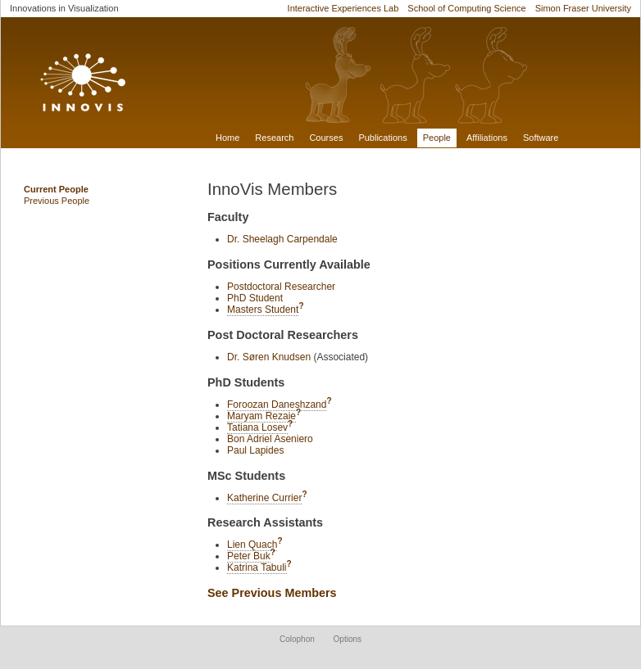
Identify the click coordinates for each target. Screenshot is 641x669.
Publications (382, 137)
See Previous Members (272, 592)
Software (540, 137)
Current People (56, 189)
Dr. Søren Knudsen (269, 357)
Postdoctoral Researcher (281, 286)
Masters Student (262, 309)
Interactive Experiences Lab (343, 8)
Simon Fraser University (583, 8)
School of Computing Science (466, 8)
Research (274, 137)
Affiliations (486, 137)
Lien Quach (252, 544)
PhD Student (255, 298)
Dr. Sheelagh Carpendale (282, 239)
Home (227, 137)
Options (347, 639)
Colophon (297, 639)
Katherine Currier (264, 498)
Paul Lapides (255, 450)
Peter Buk (248, 556)
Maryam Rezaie (261, 416)
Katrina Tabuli (257, 567)
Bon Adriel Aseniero (270, 439)
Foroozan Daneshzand (276, 404)
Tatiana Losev (257, 427)
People (437, 137)
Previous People (56, 201)
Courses (326, 137)
